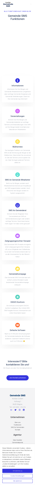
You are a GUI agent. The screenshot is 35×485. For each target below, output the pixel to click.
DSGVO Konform (18, 302)
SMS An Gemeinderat (17, 210)
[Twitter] (15, 410)
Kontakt (17, 430)
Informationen (18, 85)
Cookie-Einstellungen (17, 476)
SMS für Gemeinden (17, 427)
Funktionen (17, 425)
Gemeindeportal (17, 442)
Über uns (17, 422)
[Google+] (11, 410)
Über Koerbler (17, 440)
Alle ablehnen (17, 481)
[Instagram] (20, 410)
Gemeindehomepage (17, 274)
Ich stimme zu (17, 471)
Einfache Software (17, 330)
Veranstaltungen (17, 116)
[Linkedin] (24, 410)
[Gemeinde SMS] (8, 4)
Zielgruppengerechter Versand (17, 241)
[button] (17, 377)
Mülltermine (18, 146)
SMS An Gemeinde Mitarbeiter (17, 179)
